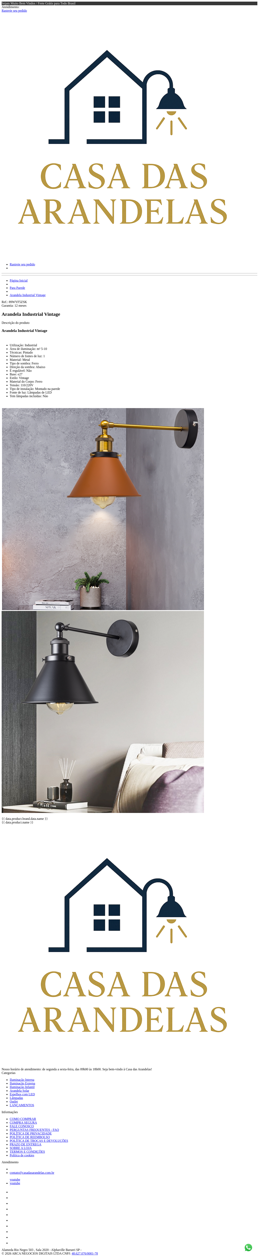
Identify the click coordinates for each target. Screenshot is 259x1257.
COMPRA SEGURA (23, 1122)
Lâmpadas (16, 1098)
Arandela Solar (19, 1090)
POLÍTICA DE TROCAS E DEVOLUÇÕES (39, 1140)
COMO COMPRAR (23, 1119)
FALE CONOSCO (22, 1126)
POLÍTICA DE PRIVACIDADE (31, 1133)
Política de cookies (22, 1155)
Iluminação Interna (22, 1079)
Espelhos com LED (22, 1094)
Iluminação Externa (22, 1083)
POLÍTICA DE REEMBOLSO (30, 1137)
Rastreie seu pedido (14, 10)
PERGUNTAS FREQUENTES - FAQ (34, 1130)
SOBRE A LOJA (21, 1148)
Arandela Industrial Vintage (28, 295)
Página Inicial (19, 280)
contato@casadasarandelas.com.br (32, 1172)
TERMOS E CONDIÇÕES (27, 1151)
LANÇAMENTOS (22, 1105)
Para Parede (17, 288)
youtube (15, 1179)
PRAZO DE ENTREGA (25, 1144)
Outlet (14, 1101)
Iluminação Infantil (22, 1087)
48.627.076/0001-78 (85, 1253)
